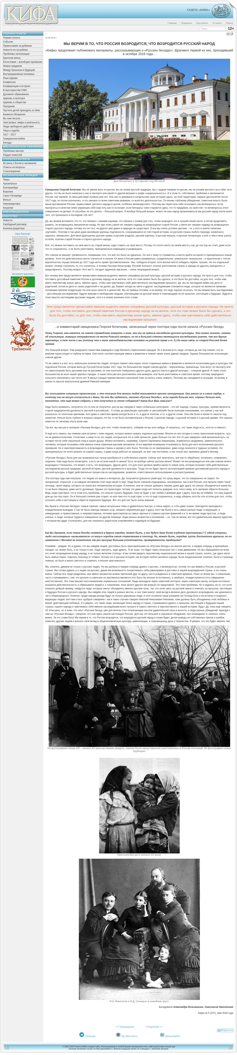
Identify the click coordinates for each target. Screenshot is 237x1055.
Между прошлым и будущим (19, 70)
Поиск (229, 23)
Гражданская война (14, 138)
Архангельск (10, 183)
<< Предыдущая (125, 1026)
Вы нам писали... (12, 118)
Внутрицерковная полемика (18, 74)
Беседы (7, 142)
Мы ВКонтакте (129, 1036)
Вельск (7, 199)
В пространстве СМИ (15, 90)
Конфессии (9, 82)
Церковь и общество (14, 102)
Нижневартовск (11, 203)
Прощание (9, 106)
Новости (7, 220)
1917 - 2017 (9, 134)
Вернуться (227, 1030)
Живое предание (12, 66)
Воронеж (8, 191)
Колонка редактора (14, 228)
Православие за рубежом (17, 45)
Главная (172, 23)
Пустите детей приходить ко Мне (21, 110)
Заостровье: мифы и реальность (21, 122)
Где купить (202, 23)
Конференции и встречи (16, 86)
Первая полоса (11, 37)
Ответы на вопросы (14, 167)
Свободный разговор (14, 224)
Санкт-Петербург (12, 195)
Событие (8, 41)
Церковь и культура (14, 98)
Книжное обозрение (14, 114)
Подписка (186, 23)
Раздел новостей (12, 155)
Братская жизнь (12, 57)
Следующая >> (154, 1026)
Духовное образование (16, 94)
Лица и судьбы (11, 130)
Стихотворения (11, 171)
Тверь (6, 179)
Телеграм (90, 1036)
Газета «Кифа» (198, 10)
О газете (217, 23)
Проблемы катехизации (16, 53)
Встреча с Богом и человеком (19, 163)
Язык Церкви (10, 78)
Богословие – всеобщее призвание (22, 62)
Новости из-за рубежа (15, 49)
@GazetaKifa (172, 1036)
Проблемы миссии (13, 151)
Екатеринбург (10, 187)
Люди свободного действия (18, 126)
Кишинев (8, 207)
